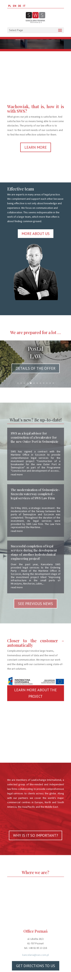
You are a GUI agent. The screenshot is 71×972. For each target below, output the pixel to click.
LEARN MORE (35, 147)
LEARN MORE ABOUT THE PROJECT (35, 693)
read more (17, 474)
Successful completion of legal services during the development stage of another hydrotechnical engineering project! (34, 552)
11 (50, 383)
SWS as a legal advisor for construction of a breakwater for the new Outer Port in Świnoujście (34, 437)
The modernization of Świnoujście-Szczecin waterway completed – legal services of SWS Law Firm (35, 494)
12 (53, 383)
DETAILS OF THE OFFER (35, 368)
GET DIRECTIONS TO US (35, 965)
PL (9, 6)
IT (24, 6)
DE (19, 6)
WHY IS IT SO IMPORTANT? (35, 835)
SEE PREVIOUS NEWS (35, 603)
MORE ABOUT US (36, 233)
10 (47, 383)
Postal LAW (35, 352)
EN (14, 6)
